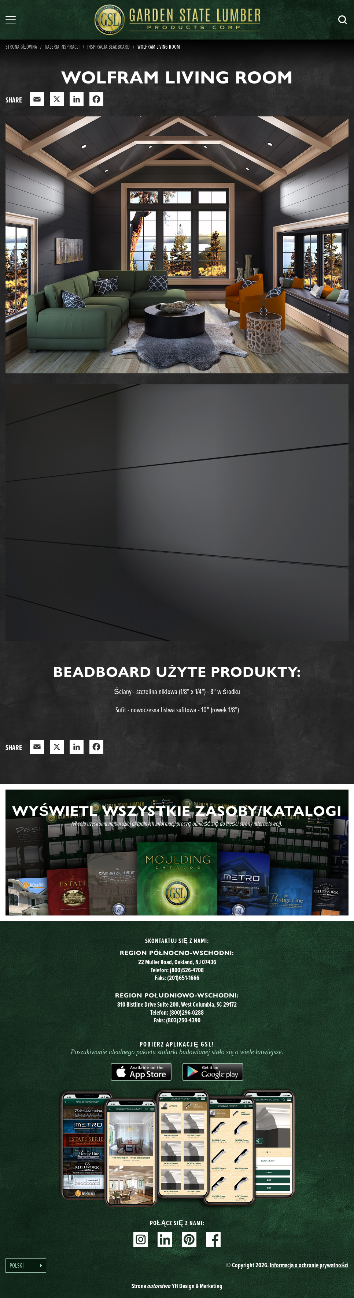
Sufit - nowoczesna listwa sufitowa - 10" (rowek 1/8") (177, 709)
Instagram (140, 1239)
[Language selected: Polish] (25, 1265)
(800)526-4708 (187, 970)
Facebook (213, 1239)
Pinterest (189, 1239)
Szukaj (343, 20)
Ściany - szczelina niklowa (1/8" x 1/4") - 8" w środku (177, 691)
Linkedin (165, 1239)
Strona (177, 1286)
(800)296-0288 (186, 1012)
